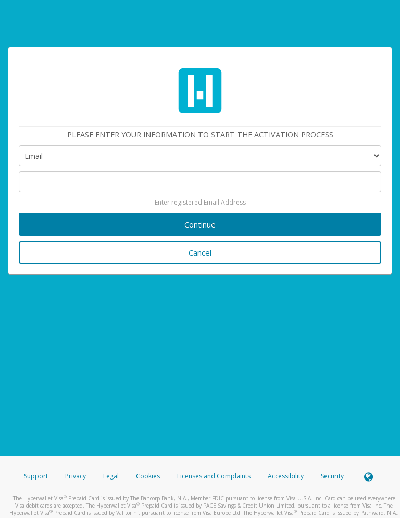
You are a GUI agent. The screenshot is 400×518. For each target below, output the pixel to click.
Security (332, 476)
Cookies (148, 476)
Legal (111, 476)
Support (36, 476)
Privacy (75, 476)
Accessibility (286, 476)
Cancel (200, 252)
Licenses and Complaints (214, 476)
